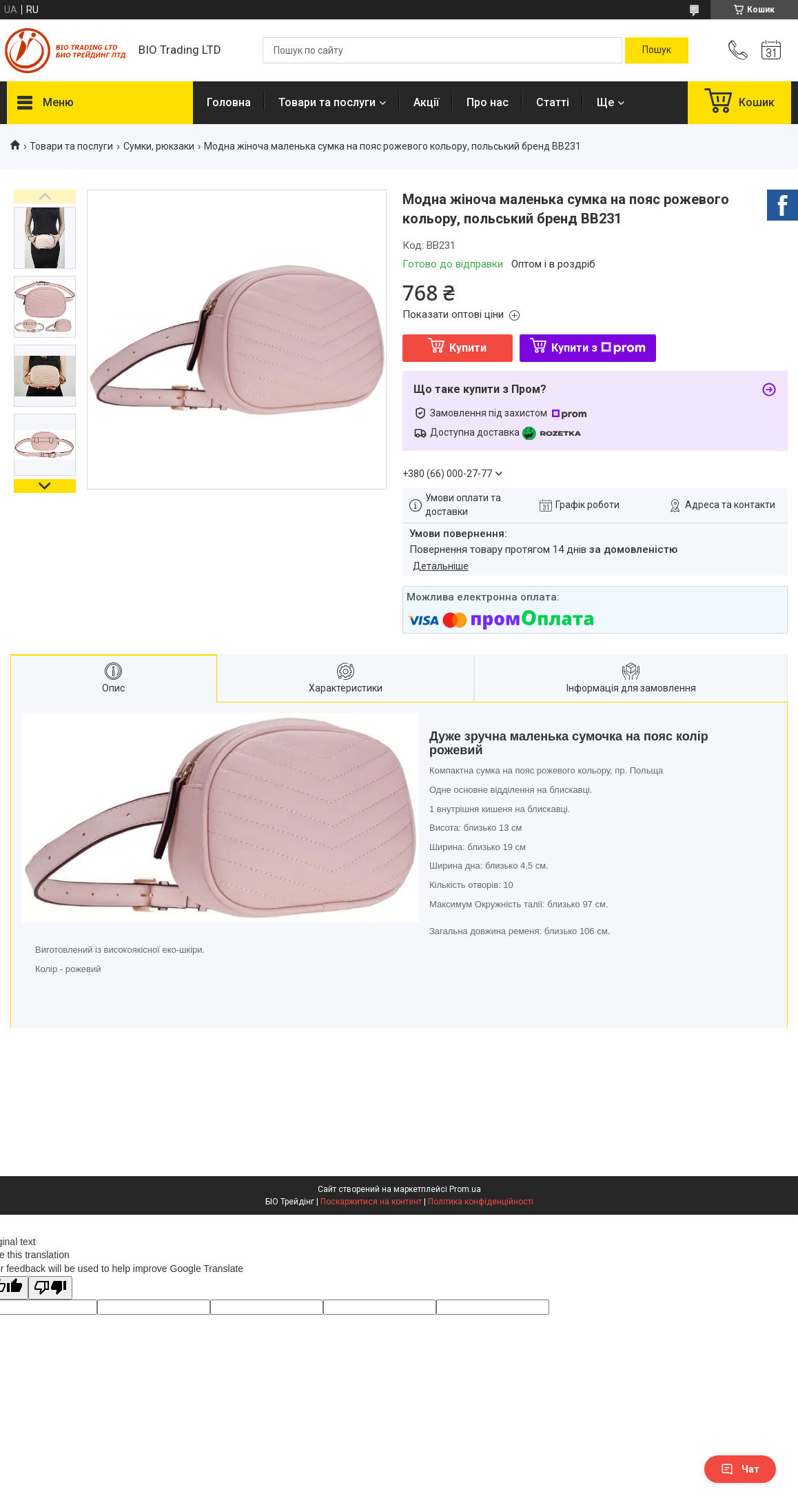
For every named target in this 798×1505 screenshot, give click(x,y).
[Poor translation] (50, 1288)
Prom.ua (465, 1189)
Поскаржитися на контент (371, 1201)
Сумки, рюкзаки (158, 146)
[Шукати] (656, 50)
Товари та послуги (327, 102)
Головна (229, 102)
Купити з (598, 347)
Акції (426, 102)
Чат (740, 1469)
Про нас (488, 102)
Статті (552, 102)
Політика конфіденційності (480, 1201)
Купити (468, 347)
